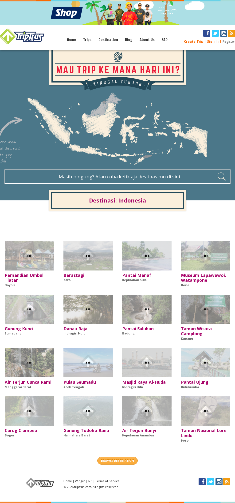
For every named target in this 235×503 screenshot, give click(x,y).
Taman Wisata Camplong (196, 331)
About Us (147, 39)
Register (228, 41)
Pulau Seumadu (79, 382)
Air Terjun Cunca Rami (28, 382)
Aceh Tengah (73, 387)
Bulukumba (190, 387)
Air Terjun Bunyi (139, 430)
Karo (67, 280)
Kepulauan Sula (134, 280)
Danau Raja (75, 328)
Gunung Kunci (19, 328)
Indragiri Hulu (74, 333)
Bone (185, 285)
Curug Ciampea (21, 430)
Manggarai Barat (18, 387)
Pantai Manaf (136, 275)
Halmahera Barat (76, 435)
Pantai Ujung (194, 382)
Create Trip (193, 41)
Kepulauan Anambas (138, 435)
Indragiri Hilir (132, 387)
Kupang (187, 338)
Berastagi (73, 275)
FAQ (165, 39)
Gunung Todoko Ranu (86, 430)
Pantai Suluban (138, 328)
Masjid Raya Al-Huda (144, 382)
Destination (108, 39)
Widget (80, 481)
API (90, 481)
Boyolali (11, 285)
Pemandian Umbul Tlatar (24, 277)
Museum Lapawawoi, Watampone (203, 277)
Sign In (213, 41)
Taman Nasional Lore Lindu (204, 433)
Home (71, 39)
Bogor (10, 435)
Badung (128, 333)
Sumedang (13, 333)
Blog (129, 39)
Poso (185, 440)
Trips (87, 39)
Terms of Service (107, 481)
